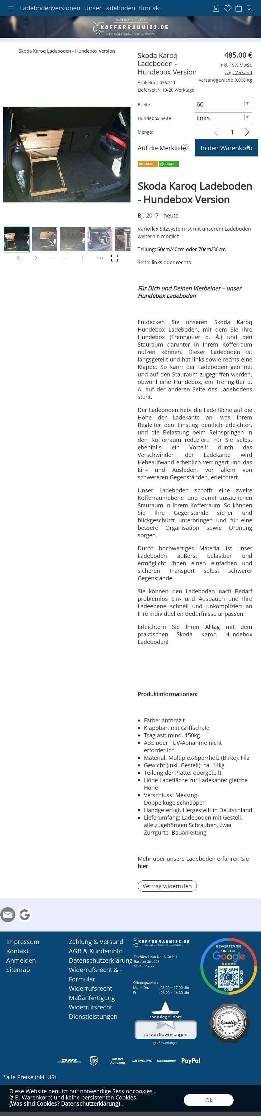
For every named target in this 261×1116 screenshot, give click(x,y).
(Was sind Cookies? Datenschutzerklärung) (64, 1103)
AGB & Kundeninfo (96, 951)
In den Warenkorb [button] (226, 148)
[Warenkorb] (239, 8)
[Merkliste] (227, 8)
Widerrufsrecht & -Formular (95, 974)
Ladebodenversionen (50, 8)
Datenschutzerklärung (99, 960)
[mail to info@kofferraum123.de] (8, 914)
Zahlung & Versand (96, 941)
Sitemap (18, 969)
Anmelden (21, 960)
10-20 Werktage (166, 90)
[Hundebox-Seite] (223, 118)
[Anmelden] (216, 8)
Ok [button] (208, 1100)
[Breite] (223, 104)
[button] (11, 8)
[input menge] (232, 132)
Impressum (23, 941)
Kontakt (150, 8)
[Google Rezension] (24, 914)
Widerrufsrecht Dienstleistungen (93, 1012)
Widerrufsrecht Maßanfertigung (92, 993)
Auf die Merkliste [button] (162, 148)
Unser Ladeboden (109, 8)
